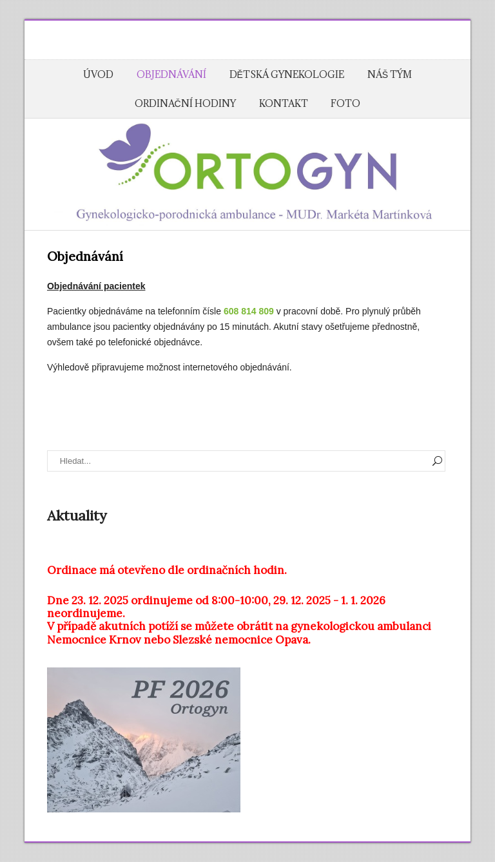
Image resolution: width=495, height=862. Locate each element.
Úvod (98, 74)
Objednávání (171, 74)
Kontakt (283, 103)
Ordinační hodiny (185, 103)
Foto (345, 103)
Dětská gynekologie (286, 74)
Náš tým (389, 74)
